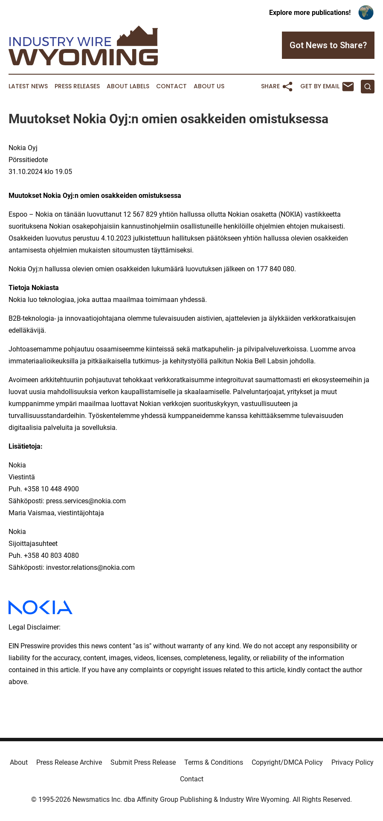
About (19, 762)
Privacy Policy (352, 762)
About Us (209, 86)
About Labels (128, 86)
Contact (171, 86)
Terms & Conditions (213, 762)
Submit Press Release (143, 762)
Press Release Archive (69, 762)
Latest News (28, 86)
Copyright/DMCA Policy (287, 762)
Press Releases (77, 86)
